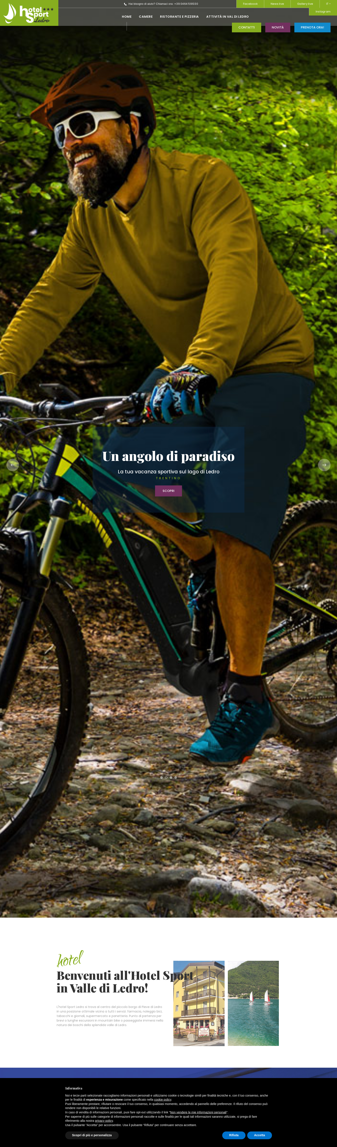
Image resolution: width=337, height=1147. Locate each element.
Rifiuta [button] (234, 1135)
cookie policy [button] (162, 1099)
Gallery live (305, 4)
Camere (91, 16)
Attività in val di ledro (172, 16)
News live (277, 4)
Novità (278, 16)
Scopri (168, 491)
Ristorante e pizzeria (124, 16)
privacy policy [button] (104, 1120)
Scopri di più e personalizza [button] (92, 1135)
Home (72, 16)
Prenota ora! (312, 16)
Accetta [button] (259, 1135)
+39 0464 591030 (131, 4)
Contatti (246, 16)
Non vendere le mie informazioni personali (198, 1112)
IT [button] (328, 4)
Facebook (250, 4)
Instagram (222, 4)
